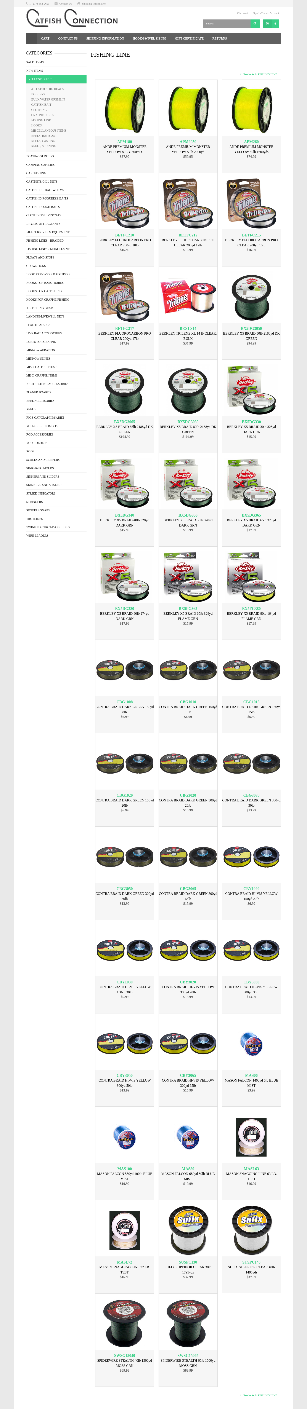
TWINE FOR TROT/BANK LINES (48, 527)
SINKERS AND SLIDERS (42, 476)
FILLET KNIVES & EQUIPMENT (48, 232)
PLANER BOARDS (38, 392)
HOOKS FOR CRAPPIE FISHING (47, 299)
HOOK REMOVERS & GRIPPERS (48, 274)
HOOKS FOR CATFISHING (44, 291)
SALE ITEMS (35, 62)
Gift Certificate (189, 38)
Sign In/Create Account (265, 13)
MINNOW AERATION (40, 350)
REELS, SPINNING (43, 146)
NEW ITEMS (34, 70)
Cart (45, 38)
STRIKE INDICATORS (41, 493)
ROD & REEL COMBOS (42, 426)
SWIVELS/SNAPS (38, 510)
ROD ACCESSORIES (40, 434)
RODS (30, 451)
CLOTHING (39, 110)
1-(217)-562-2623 (39, 3)
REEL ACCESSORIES (40, 400)
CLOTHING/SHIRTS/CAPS (43, 215)
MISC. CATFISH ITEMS (42, 367)
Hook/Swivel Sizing (149, 38)
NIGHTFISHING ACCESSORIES (47, 384)
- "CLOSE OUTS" (40, 79)
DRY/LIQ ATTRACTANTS (43, 223)
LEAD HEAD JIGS (38, 325)
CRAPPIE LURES (42, 115)
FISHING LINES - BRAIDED (45, 240)
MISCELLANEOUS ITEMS (48, 130)
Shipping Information (94, 3)
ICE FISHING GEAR (39, 308)
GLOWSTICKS (36, 266)
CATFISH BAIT (41, 104)
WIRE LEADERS (37, 535)
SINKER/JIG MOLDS (40, 468)
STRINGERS (34, 502)
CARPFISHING (36, 173)
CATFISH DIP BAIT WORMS (45, 190)
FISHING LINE (41, 120)
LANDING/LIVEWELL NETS (45, 316)
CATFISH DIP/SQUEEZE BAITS (47, 198)
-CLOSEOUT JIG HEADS (47, 89)
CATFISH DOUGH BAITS (43, 207)
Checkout (242, 13)
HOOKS (36, 125)
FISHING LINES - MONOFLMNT (48, 249)
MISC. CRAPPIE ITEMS (42, 375)
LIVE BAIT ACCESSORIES (44, 333)
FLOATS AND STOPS (40, 257)
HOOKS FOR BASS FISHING (45, 282)
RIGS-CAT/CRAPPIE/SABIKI (45, 417)
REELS (31, 409)
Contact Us (65, 3)
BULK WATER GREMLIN (48, 99)
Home (31, 38)
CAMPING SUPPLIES (40, 164)
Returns (219, 38)
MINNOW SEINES (38, 358)
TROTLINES (34, 518)
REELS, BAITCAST (44, 135)
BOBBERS (38, 94)
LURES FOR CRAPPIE (41, 341)
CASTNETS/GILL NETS (42, 181)
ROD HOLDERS (37, 443)
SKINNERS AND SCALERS (44, 485)
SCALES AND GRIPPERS (43, 459)
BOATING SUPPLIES (40, 156)
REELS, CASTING (43, 141)
